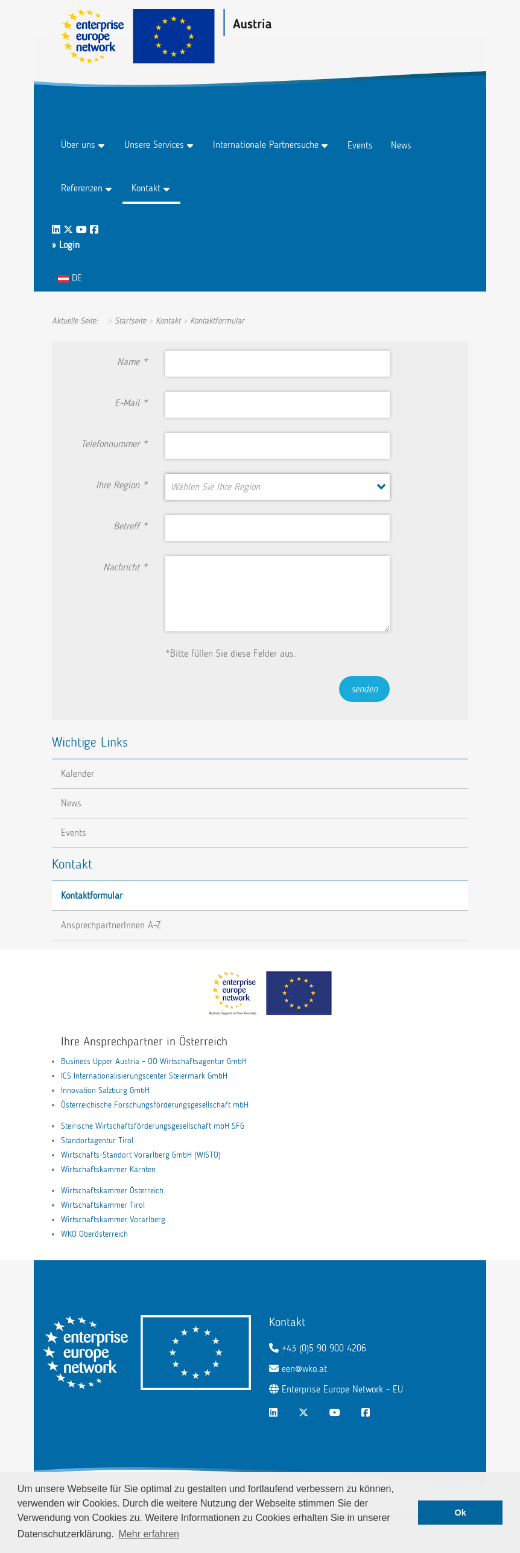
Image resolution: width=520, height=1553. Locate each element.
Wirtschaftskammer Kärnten (108, 1169)
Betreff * (130, 526)
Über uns (78, 144)
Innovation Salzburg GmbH (105, 1090)
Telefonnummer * (114, 444)
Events (360, 145)
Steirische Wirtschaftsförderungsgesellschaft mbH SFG (152, 1126)
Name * (132, 362)
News (401, 145)
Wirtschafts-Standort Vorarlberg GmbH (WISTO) (141, 1155)
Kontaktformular (91, 895)
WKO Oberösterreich (94, 1234)
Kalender (77, 773)
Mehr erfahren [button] (149, 1534)
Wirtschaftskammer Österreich (112, 1190)
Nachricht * (125, 567)
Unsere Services (154, 144)
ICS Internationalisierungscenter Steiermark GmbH (144, 1076)
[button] (277, 487)
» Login (66, 244)
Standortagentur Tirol (97, 1140)
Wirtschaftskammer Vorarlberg (113, 1219)
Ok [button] (460, 1512)
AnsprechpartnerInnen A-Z (111, 925)
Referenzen (82, 188)
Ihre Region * (121, 485)
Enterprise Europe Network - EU (342, 1389)
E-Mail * (131, 403)
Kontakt (146, 188)
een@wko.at (304, 1368)
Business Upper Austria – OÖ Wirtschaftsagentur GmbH (154, 1061)
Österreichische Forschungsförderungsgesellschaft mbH (155, 1105)
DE (70, 278)
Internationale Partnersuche (266, 144)
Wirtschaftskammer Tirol (103, 1205)
